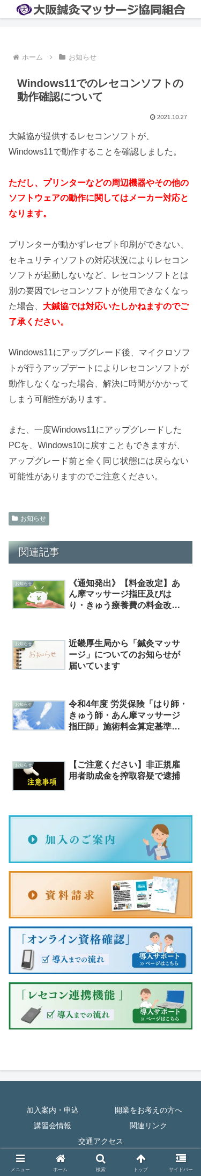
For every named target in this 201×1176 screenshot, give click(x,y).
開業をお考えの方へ (148, 1110)
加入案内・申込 (52, 1110)
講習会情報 (52, 1125)
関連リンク (148, 1125)
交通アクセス (100, 1141)
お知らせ (29, 518)
